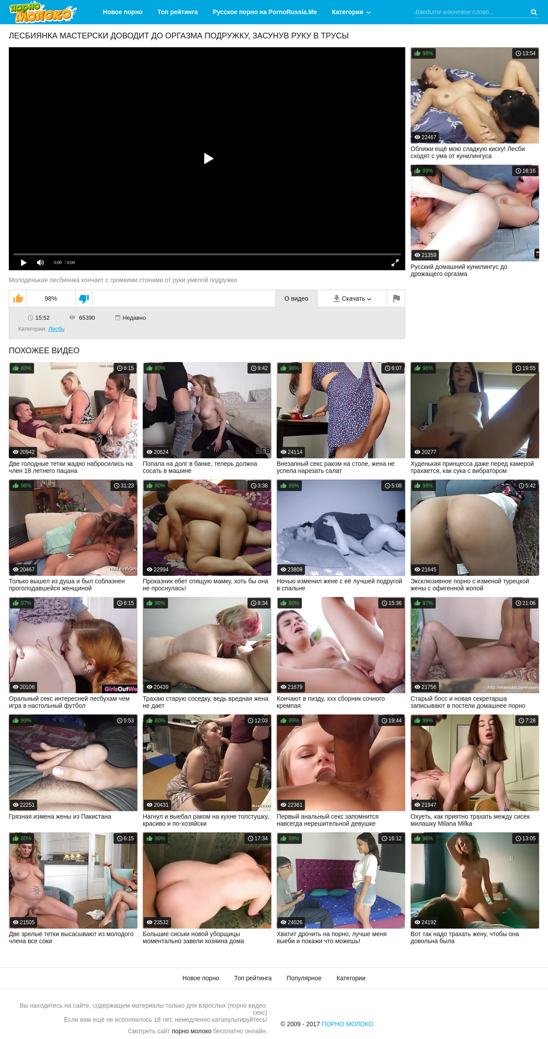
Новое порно (123, 11)
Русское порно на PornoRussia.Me (265, 11)
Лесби (56, 328)
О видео (296, 298)
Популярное (304, 978)
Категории (347, 11)
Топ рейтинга (178, 11)
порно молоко (192, 1031)
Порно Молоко (347, 1024)
